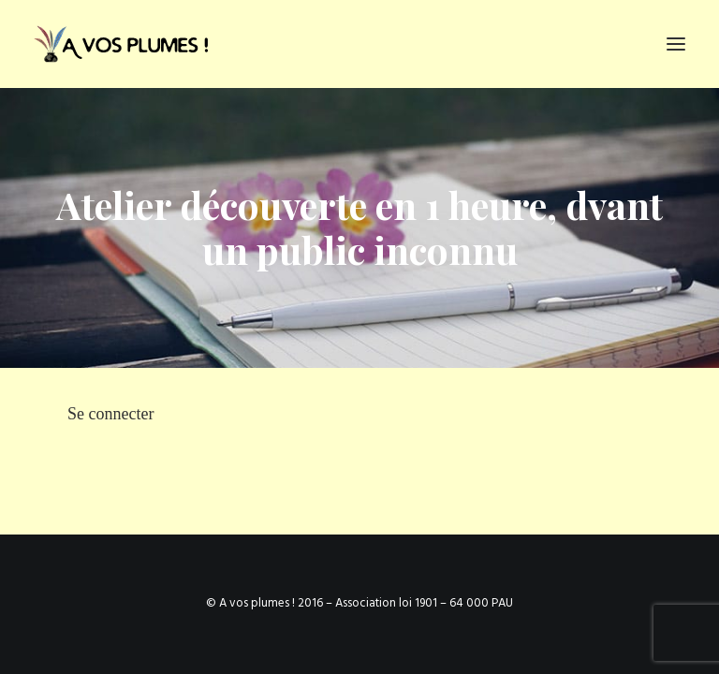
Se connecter (110, 413)
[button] (676, 44)
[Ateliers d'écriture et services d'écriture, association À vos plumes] (124, 44)
